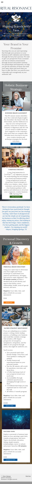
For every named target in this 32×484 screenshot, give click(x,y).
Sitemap (8, 476)
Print (3, 476)
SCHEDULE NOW (10, 460)
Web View (28, 476)
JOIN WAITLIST (16, 196)
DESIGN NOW (9, 405)
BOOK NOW (16, 144)
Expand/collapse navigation (16, 2)
